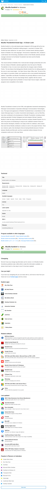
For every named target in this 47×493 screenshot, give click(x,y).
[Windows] (5, 4)
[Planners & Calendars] (18, 4)
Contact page (14, 276)
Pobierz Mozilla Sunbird (21, 236)
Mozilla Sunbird (15, 7)
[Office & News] (10, 4)
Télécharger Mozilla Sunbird (25, 238)
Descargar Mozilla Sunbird (27, 240)
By (7, 9)
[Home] (1, 4)
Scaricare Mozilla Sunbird (7, 236)
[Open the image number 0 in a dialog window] (11, 142)
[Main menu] (45, 1)
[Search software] (43, 1)
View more (23, 487)
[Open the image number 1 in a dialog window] (33, 142)
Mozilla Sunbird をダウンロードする (9, 240)
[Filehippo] (4, 1)
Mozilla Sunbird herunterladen (8, 238)
